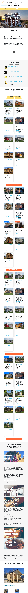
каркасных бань (19, 76)
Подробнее (7, 114)
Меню (6, 8)
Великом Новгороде (4, 5)
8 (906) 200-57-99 (13, 5)
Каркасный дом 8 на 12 (18, 282)
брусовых (15, 76)
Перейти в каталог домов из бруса (14, 184)
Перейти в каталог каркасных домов (14, 353)
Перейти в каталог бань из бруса (14, 269)
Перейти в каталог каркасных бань (14, 438)
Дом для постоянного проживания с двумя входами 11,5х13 (8, 146)
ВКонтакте (19, 132)
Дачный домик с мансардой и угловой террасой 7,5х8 (8, 111)
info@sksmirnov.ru (17, 1)
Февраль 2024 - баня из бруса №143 (10, 585)
